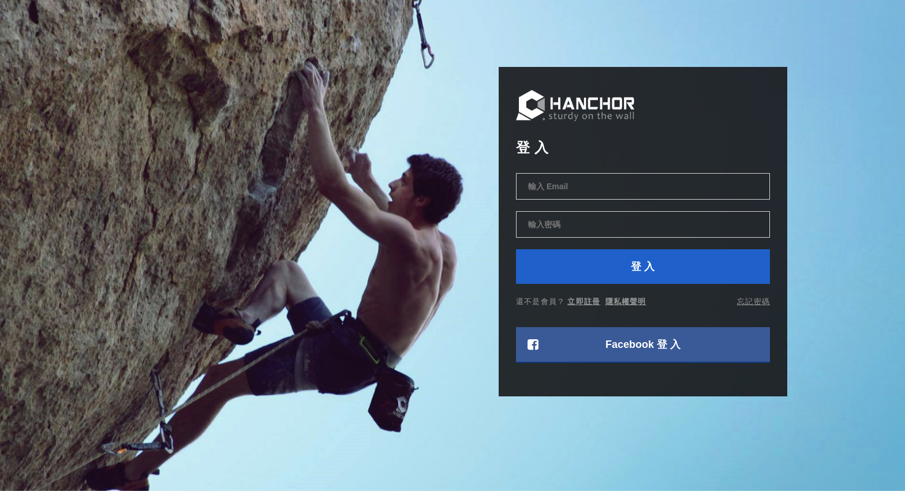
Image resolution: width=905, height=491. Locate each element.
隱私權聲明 (625, 301)
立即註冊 (583, 301)
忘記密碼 (753, 301)
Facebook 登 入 (604, 344)
